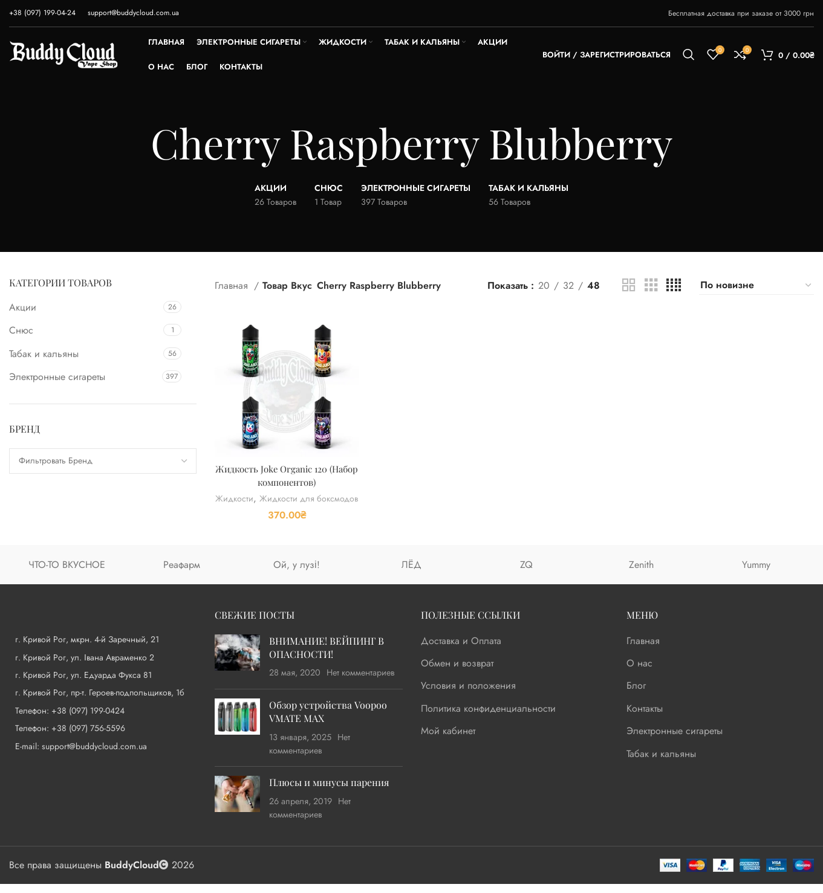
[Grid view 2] (629, 285)
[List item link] (103, 719)
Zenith (641, 574)
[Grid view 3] (651, 285)
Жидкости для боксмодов (285, 508)
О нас (639, 673)
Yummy (756, 574)
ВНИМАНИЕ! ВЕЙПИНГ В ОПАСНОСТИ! (326, 656)
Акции (22, 307)
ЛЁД (411, 574)
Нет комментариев (361, 682)
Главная (233, 285)
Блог (636, 695)
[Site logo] (63, 53)
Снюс (21, 330)
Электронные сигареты (57, 377)
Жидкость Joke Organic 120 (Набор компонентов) (285, 472)
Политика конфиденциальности (488, 717)
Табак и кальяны (44, 354)
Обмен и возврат (457, 673)
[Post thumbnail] (237, 666)
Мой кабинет (448, 740)
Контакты (644, 717)
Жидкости (284, 495)
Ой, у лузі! (296, 574)
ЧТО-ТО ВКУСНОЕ (66, 574)
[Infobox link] (42, 13)
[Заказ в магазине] (756, 285)
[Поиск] (689, 54)
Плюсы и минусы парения (329, 791)
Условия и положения (468, 695)
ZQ (526, 574)
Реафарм (181, 574)
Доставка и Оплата (461, 650)
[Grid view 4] (673, 285)
